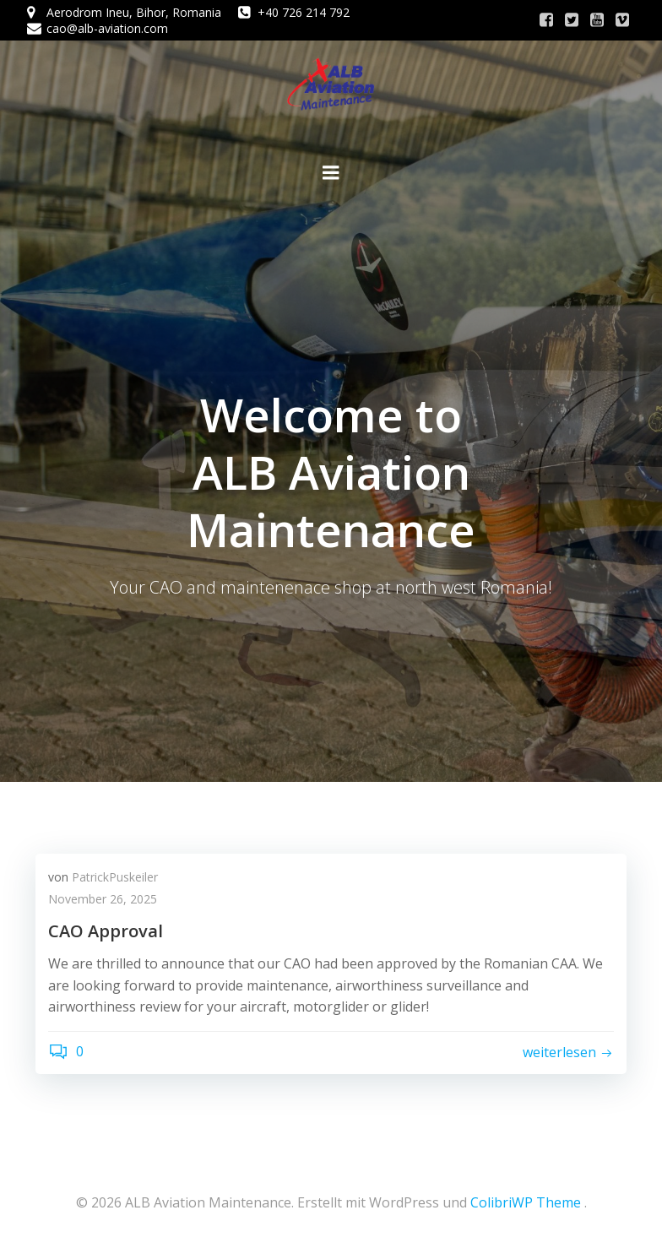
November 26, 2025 (102, 899)
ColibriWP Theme (525, 1202)
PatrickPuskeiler (115, 877)
